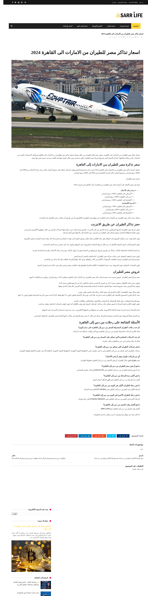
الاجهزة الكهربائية (96, 26)
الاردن (18, 219)
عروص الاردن (15, 314)
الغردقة (24, 249)
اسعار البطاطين (26, 181)
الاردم (31, 219)
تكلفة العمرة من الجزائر (39, 267)
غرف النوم (43, 322)
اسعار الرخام (29, 189)
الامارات (117, 38)
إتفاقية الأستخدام (129, 2)
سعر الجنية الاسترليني (26, 292)
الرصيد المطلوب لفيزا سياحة (38, 241)
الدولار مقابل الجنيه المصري (38, 232)
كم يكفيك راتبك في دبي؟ (21, 340)
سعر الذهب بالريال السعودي (38, 305)
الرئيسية (135, 26)
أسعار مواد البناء (67, 26)
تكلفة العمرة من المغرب (23, 267)
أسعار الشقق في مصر (40, 202)
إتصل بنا (111, 2)
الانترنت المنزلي (18, 224)
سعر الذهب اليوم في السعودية (20, 301)
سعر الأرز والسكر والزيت (23, 288)
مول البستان (14, 365)
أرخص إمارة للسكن (40, 177)
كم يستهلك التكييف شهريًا (38, 340)
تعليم (15, 258)
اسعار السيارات (123, 26)
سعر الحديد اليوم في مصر (39, 297)
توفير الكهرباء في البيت (20, 275)
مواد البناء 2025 (25, 365)
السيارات (32, 249)
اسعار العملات (110, 26)
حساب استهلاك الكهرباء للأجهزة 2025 (35, 284)
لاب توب (44, 348)
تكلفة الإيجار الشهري (40, 262)
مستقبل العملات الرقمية (25, 352)
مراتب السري (15, 348)
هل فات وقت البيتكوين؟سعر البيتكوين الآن (34, 370)
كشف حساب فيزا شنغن (19, 331)
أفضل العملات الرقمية (27, 215)
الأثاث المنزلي (14, 215)
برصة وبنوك (43, 258)
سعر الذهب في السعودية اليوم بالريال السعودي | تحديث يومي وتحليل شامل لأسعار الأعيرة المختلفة (23, 162)
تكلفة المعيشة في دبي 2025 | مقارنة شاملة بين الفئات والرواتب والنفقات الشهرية (23, 151)
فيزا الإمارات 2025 (22, 327)
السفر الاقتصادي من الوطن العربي (36, 245)
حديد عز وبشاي (26, 279)
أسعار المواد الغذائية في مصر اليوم (36, 211)
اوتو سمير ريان (32, 254)
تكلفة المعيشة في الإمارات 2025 (22, 271)
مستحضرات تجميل (40, 352)
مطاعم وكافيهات (29, 361)
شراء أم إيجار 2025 (27, 314)
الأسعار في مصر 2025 (40, 224)
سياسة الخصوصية (119, 2)
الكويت (17, 249)
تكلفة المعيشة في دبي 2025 (38, 275)
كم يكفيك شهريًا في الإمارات (38, 344)
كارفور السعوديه (41, 331)
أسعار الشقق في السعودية (20, 198)
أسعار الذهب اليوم (28, 185)
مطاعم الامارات (23, 357)
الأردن (25, 219)
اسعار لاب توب (19, 211)
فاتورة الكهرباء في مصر (30, 322)
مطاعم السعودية (41, 361)
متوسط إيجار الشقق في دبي (30, 348)
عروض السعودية (24, 318)
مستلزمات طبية (41, 357)
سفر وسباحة (22, 310)
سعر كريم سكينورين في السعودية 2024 (22, 138)
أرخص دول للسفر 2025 (25, 177)
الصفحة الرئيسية (134, 575)
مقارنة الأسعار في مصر (39, 365)
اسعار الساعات (18, 189)
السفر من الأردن (18, 245)
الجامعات (31, 228)
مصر (106, 38)
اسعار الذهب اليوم (81, 26)
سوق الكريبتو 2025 (41, 314)
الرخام (23, 237)
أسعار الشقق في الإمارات (39, 198)
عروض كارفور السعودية (39, 318)
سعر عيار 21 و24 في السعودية (37, 310)
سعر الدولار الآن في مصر (39, 301)
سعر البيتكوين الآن (41, 292)
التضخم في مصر (41, 228)
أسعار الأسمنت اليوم (40, 181)
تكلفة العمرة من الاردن (24, 262)
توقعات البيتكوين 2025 (40, 279)
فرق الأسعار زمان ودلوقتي (38, 327)
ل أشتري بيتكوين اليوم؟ (20, 344)
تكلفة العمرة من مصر (40, 271)
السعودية (111, 38)
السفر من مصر (42, 249)
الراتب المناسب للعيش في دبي (37, 237)
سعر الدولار (25, 297)
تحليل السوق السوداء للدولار (28, 258)
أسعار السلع (42, 194)
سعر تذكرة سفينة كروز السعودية (24, 117)
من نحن (138, 2)
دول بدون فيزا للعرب (40, 288)
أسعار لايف (136, 553)
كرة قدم (31, 331)
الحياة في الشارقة (20, 228)
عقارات (15, 318)
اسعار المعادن (31, 207)
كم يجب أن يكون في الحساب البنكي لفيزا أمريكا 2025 (30, 335)
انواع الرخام (43, 254)
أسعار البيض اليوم (41, 185)
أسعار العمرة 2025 (25, 202)
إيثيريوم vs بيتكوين (20, 254)
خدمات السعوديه (17, 284)
